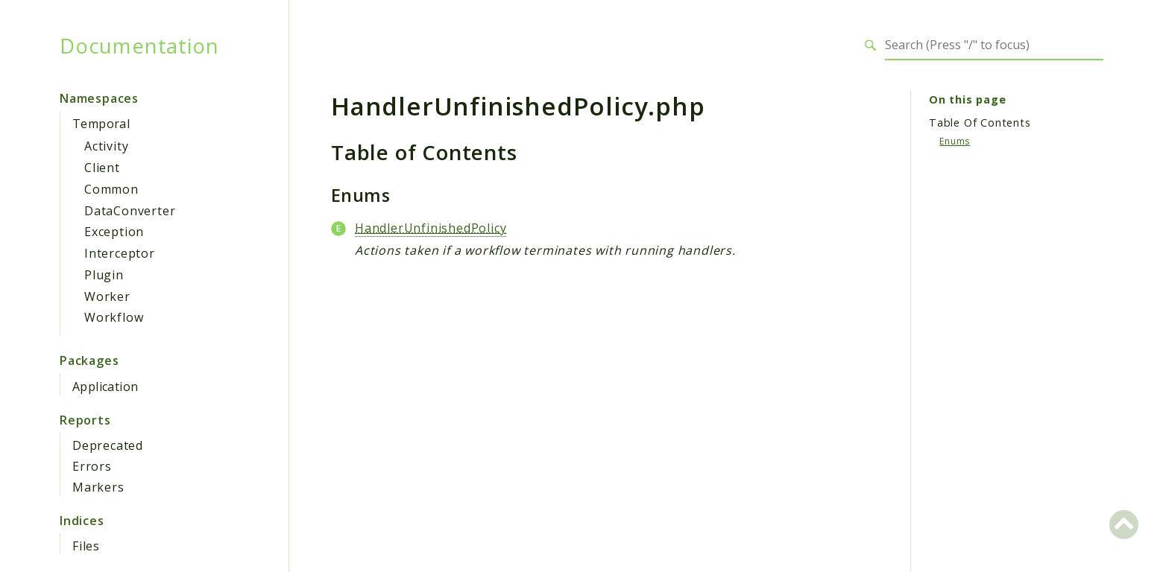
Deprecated (107, 445)
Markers (98, 487)
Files (86, 546)
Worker (107, 296)
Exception (114, 231)
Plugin (104, 275)
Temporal (101, 123)
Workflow (113, 317)
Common (111, 189)
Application (105, 386)
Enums (954, 141)
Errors (92, 466)
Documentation (139, 45)
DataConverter (129, 211)
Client (102, 167)
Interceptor (119, 253)
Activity (106, 146)
